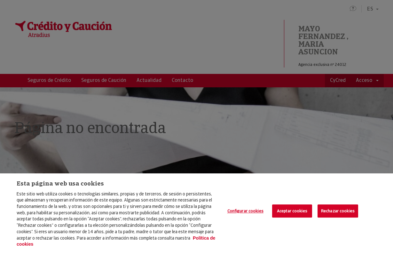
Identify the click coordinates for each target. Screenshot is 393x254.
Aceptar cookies (292, 211)
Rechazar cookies (338, 211)
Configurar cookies (245, 211)
